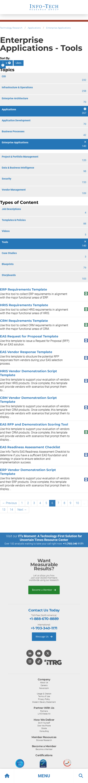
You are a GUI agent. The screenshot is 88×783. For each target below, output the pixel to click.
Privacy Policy (44, 699)
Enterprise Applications (58, 27)
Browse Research (44, 740)
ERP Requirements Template (23, 289)
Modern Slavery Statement (44, 702)
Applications (34, 27)
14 (11, 509)
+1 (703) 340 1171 (73, 543)
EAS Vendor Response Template (26, 352)
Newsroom (44, 688)
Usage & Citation (44, 693)
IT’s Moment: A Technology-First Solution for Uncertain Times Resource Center (50, 538)
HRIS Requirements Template (24, 305)
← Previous (9, 503)
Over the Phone (44, 725)
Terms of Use (44, 696)
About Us (44, 682)
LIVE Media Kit (44, 713)
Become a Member (44, 589)
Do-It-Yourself (44, 723)
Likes (18, 63)
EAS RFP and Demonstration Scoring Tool (34, 424)
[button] (44, 776)
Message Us (44, 636)
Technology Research (11, 27)
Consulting (44, 731)
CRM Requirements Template (24, 321)
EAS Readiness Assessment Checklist (30, 447)
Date (6, 63)
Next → (22, 509)
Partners (44, 711)
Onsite (44, 728)
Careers (44, 685)
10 (77, 503)
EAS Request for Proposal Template (29, 336)
